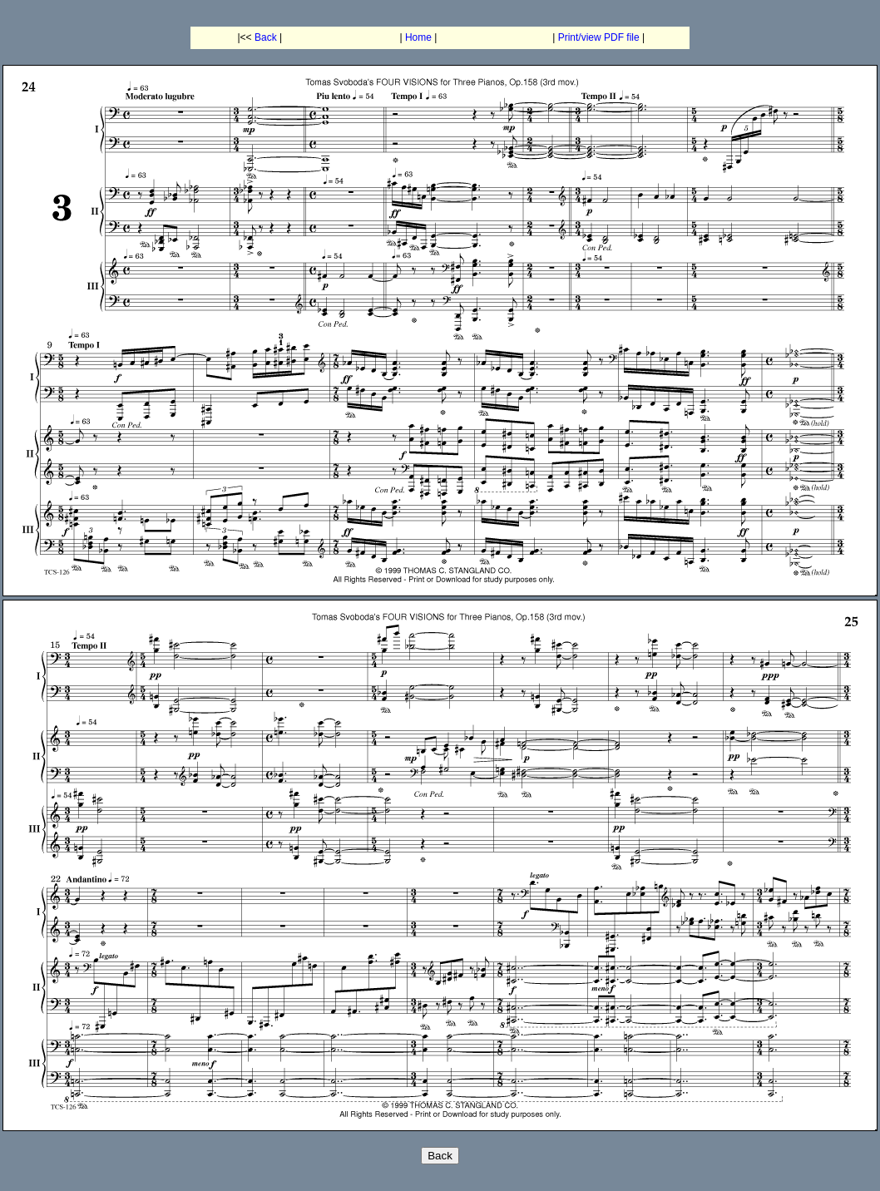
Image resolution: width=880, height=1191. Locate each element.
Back (266, 37)
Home (418, 37)
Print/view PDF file (599, 37)
